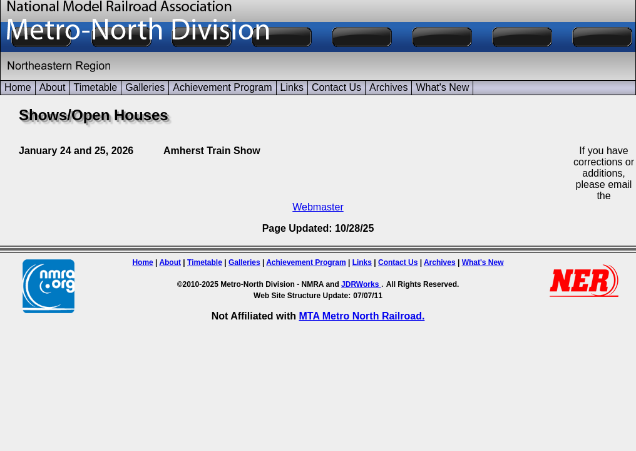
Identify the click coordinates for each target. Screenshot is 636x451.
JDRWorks (361, 284)
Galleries (145, 87)
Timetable (96, 87)
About (52, 87)
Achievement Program (222, 87)
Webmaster (318, 207)
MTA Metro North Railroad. (361, 316)
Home (17, 87)
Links (292, 87)
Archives (388, 87)
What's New (442, 87)
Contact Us (336, 87)
